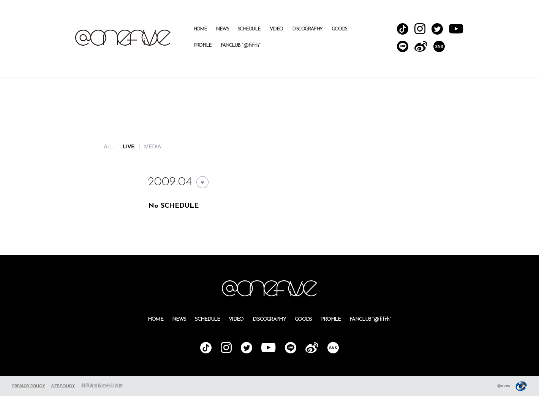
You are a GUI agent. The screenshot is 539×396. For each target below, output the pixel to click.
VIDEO (276, 29)
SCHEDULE (249, 29)
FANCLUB (241, 45)
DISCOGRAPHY (307, 29)
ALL (109, 146)
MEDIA (152, 146)
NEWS (222, 29)
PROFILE (202, 45)
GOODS (339, 29)
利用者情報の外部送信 (102, 385)
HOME (200, 29)
